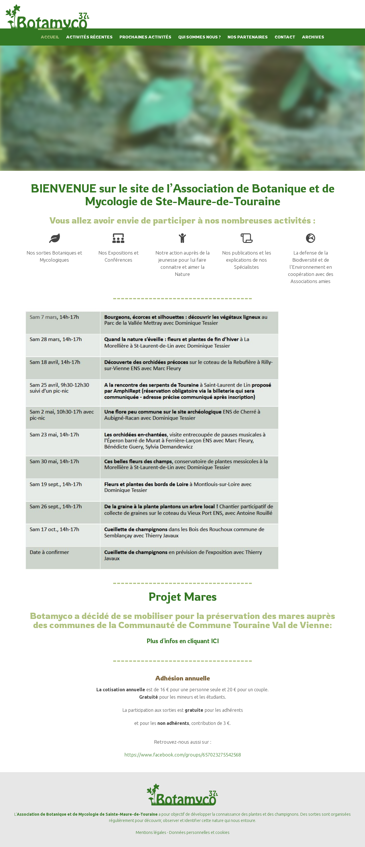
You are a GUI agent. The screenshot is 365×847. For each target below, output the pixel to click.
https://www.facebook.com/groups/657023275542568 (182, 754)
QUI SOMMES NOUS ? (199, 36)
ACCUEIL (50, 36)
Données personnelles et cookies (199, 832)
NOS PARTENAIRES (248, 36)
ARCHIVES (313, 36)
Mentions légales (151, 832)
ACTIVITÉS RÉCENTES (89, 36)
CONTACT (285, 36)
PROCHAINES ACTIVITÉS (145, 36)
